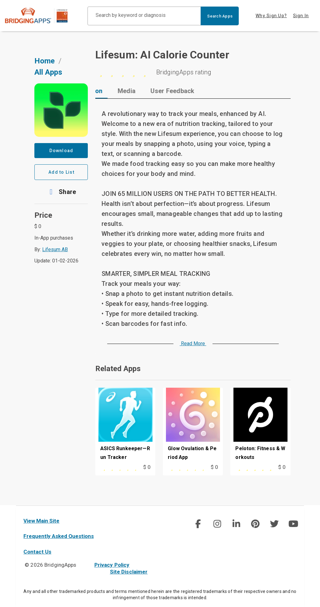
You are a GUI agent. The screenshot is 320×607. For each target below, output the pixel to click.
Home (44, 61)
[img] (198, 524)
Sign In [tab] (301, 15)
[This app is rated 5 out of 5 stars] (252, 467)
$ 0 (146, 467)
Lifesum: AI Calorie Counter (162, 54)
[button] (61, 191)
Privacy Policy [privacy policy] (112, 565)
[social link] (198, 524)
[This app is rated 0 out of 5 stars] (117, 467)
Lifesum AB (55, 249)
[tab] (122, 90)
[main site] (41, 15)
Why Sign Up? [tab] (271, 15)
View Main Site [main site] (41, 521)
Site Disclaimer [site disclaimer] (129, 572)
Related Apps (118, 368)
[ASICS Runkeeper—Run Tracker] (125, 425)
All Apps (48, 72)
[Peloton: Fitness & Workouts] (260, 425)
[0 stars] (192, 72)
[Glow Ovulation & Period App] (193, 425)
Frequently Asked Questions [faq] (58, 536)
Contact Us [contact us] (37, 552)
